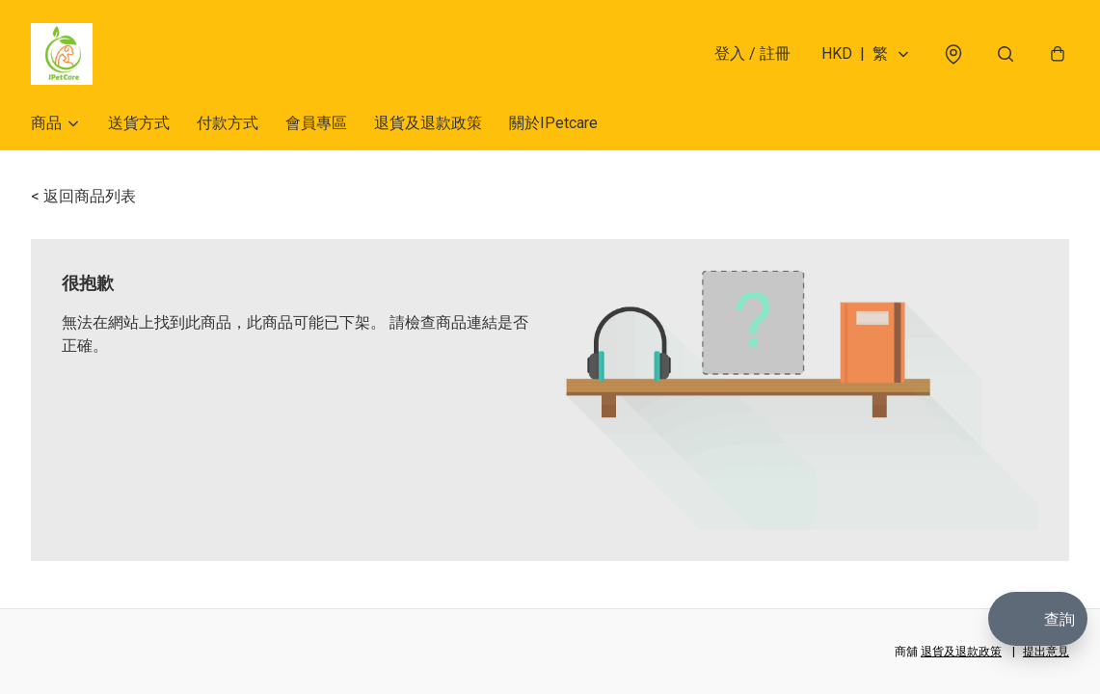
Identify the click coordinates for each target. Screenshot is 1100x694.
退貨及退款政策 (428, 123)
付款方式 (227, 123)
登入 (752, 53)
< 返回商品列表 (83, 196)
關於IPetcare (553, 123)
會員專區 (316, 123)
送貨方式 (139, 123)
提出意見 (1046, 651)
